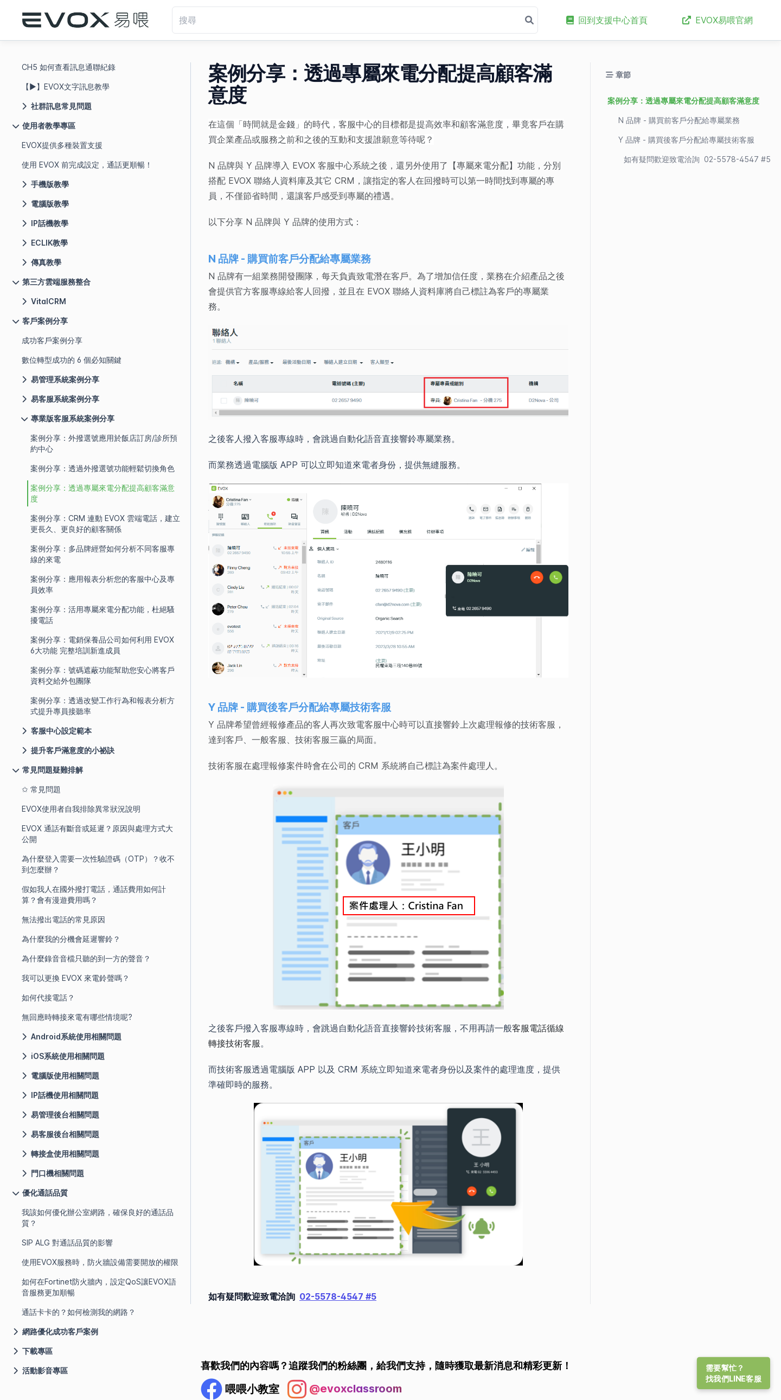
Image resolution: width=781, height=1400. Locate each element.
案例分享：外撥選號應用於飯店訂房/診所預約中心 (103, 443)
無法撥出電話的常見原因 (63, 919)
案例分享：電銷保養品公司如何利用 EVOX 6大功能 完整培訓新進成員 (102, 645)
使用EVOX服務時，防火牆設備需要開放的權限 (100, 1262)
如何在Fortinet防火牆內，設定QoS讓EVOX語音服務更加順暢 (99, 1287)
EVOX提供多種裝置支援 (62, 145)
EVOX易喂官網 (717, 20)
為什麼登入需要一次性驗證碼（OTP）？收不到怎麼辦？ (98, 864)
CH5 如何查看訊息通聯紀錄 (69, 67)
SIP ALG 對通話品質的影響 (67, 1242)
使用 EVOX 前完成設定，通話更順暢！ (87, 164)
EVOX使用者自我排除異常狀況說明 (81, 808)
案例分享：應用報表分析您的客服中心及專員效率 (102, 584)
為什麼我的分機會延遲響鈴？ (71, 938)
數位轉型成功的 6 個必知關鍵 (71, 359)
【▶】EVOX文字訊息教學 (66, 86)
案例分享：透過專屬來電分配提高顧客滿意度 (102, 493)
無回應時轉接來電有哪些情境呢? (77, 1017)
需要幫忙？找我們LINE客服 (733, 1373)
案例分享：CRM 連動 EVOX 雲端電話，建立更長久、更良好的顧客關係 (105, 523)
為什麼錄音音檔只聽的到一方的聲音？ (86, 958)
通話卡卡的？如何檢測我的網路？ (79, 1311)
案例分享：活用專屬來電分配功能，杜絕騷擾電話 (102, 615)
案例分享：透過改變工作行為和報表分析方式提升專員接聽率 (102, 706)
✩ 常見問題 (41, 789)
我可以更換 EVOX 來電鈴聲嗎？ (76, 977)
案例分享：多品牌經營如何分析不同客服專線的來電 (102, 554)
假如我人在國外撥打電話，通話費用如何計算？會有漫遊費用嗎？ (94, 894)
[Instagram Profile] (344, 1389)
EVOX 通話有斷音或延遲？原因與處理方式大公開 (97, 834)
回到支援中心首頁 (607, 20)
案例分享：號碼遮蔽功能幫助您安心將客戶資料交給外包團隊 (102, 675)
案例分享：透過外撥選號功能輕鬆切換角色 (102, 468)
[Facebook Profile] (240, 1389)
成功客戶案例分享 (52, 340)
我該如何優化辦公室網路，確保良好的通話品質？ (98, 1218)
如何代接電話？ (48, 997)
